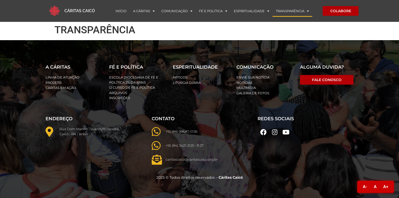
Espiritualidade (251, 11)
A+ (385, 186)
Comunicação (176, 11)
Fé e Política (213, 11)
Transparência (292, 11)
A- (365, 186)
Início (121, 11)
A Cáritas (144, 11)
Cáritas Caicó (79, 10)
